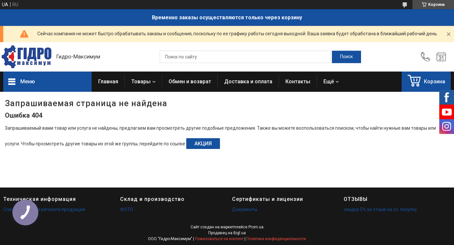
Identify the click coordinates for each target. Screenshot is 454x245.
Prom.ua (255, 227)
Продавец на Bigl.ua (227, 233)
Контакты (297, 81)
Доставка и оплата (248, 81)
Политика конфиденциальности (276, 239)
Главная (108, 81)
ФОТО (126, 209)
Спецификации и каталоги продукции (44, 209)
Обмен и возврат (190, 81)
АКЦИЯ (203, 143)
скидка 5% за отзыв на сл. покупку (380, 209)
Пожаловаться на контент (219, 239)
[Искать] (346, 57)
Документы (244, 209)
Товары (141, 81)
